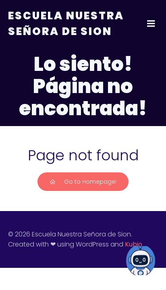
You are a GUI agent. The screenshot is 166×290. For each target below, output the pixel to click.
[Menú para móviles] (151, 24)
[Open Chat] (140, 260)
